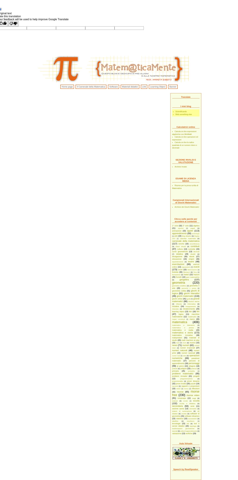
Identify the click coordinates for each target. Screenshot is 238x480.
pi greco (180, 366)
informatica (192, 304)
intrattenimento (189, 309)
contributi (195, 246)
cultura (180, 249)
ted (188, 423)
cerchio (181, 244)
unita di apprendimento (188, 431)
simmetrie (193, 409)
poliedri (175, 368)
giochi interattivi (191, 293)
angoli (192, 228)
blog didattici (186, 236)
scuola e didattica (187, 403)
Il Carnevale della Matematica (91, 86)
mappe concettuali (178, 319)
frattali (186, 275)
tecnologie (176, 423)
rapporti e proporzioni (190, 386)
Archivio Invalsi (181, 167)
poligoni (183, 368)
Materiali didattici (130, 86)
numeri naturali (179, 350)
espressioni (186, 267)
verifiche (189, 433)
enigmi (191, 259)
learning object (178, 311)
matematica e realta (182, 330)
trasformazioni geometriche (183, 428)
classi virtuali (181, 246)
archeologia (195, 233)
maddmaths (192, 317)
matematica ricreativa (182, 335)
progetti (196, 376)
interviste (175, 309)
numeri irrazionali (187, 348)
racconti (175, 386)
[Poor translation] (13, 23)
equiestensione (177, 262)
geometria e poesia (189, 288)
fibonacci (186, 272)
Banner (172, 86)
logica (181, 314)
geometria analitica (179, 286)
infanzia (179, 304)
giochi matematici (185, 296)
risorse (180, 392)
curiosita (191, 249)
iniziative (175, 306)
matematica (179, 322)
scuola (196, 400)
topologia (193, 426)
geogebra (184, 279)
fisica (195, 272)
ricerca (186, 389)
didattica (179, 254)
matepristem (177, 338)
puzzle (193, 384)
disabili (192, 254)
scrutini (185, 401)
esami (191, 261)
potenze (194, 368)
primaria (175, 371)
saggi (194, 398)
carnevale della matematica (185, 241)
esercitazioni (178, 264)
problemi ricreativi (179, 376)
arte (176, 236)
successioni (192, 419)
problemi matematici (182, 373)
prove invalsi (181, 384)
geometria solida (179, 291)
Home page (67, 86)
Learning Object (157, 86)
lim (198, 311)
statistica (179, 419)
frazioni (196, 275)
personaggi (194, 363)
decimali (196, 252)
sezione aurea (178, 409)
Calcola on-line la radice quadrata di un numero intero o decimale (184, 145)
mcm (184, 343)
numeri (185, 345)
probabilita (191, 371)
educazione (176, 259)
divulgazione (177, 256)
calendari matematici (188, 238)
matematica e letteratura (183, 325)
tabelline (175, 421)
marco (192, 319)
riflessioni (195, 389)
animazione (176, 231)
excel (180, 270)
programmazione (186, 379)
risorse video (193, 395)
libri (190, 311)
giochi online (177, 299)
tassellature (190, 421)
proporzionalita (177, 381)
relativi (178, 389)
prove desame (193, 381)
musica (192, 343)
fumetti (178, 277)
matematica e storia (182, 332)
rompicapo (182, 398)
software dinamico (192, 416)
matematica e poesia (183, 328)
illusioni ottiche (193, 301)
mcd (177, 343)
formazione (176, 275)
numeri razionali (188, 353)
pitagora (192, 366)
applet (190, 230)
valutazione (176, 433)
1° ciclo (175, 226)
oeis (184, 356)
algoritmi (180, 228)
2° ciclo (186, 226)
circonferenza (194, 244)
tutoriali (175, 431)
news (174, 345)
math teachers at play (190, 340)
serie (192, 406)
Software (113, 86)
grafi (188, 299)
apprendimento (179, 233)
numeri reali (176, 356)
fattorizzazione (192, 270)
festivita (175, 272)
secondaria (177, 406)
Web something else (184, 114)
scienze (175, 401)
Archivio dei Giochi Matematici (187, 207)
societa (183, 414)
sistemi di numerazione (182, 411)
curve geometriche (180, 252)
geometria (178, 282)
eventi (196, 267)
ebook (191, 256)
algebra (196, 226)
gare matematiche (192, 277)
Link (144, 86)
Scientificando (181, 112)
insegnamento (191, 306)
